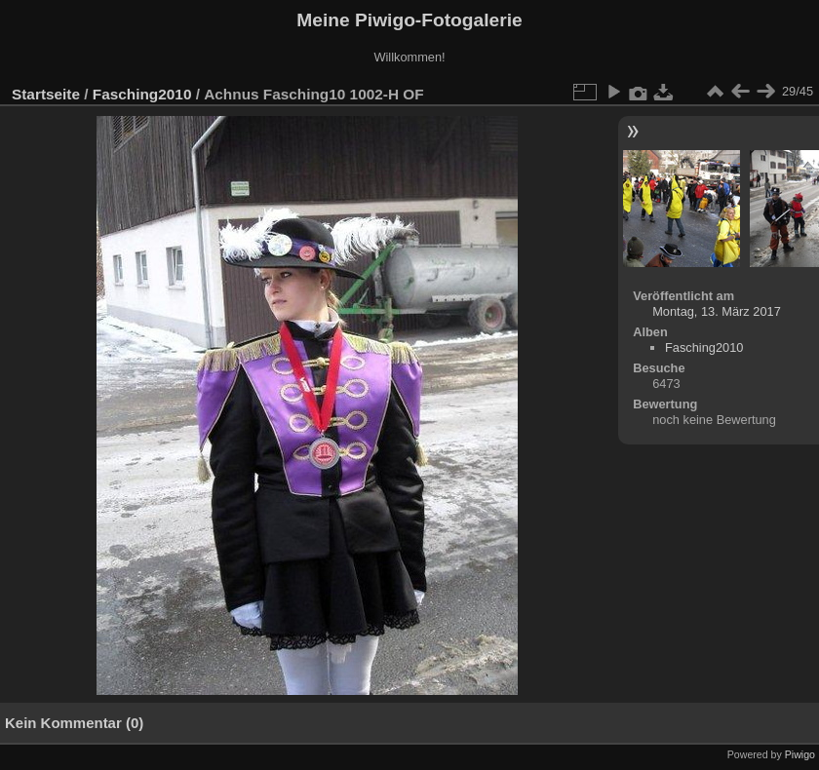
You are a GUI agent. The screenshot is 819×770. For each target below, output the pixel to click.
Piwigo (800, 754)
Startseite (46, 94)
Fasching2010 (142, 94)
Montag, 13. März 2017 (716, 311)
